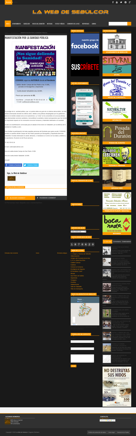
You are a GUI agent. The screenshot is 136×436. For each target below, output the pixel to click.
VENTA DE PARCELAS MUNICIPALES (119, 356)
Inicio (8, 24)
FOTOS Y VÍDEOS (59, 24)
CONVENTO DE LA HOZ (73, 24)
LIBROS (94, 24)
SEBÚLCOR (26, 24)
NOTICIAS (49, 24)
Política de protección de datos (97, 432)
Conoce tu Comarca (77, 267)
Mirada (73, 273)
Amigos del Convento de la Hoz (80, 258)
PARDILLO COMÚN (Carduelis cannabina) (119, 344)
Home (6, 32)
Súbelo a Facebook (13, 165)
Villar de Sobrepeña (77, 289)
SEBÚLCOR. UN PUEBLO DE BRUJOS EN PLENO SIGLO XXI (121, 271)
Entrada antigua (62, 253)
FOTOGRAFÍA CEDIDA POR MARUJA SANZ (121, 284)
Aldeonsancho (75, 256)
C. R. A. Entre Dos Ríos (78, 260)
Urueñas (73, 282)
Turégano (73, 280)
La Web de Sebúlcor (22, 432)
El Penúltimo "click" (76, 271)
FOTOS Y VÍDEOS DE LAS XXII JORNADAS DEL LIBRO (121, 333)
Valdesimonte (75, 284)
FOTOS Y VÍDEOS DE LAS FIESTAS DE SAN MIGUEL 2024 (120, 297)
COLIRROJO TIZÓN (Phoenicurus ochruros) (120, 259)
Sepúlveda (74, 278)
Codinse (73, 265)
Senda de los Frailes (123, 432)
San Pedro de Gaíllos (77, 276)
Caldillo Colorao (75, 262)
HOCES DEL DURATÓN (38, 24)
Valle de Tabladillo (76, 286)
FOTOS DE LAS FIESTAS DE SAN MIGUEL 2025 (121, 322)
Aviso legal (111, 432)
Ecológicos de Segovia (78, 269)
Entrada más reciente (11, 253)
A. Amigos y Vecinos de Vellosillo (81, 254)
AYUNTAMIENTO (16, 24)
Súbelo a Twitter (30, 165)
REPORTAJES (85, 24)
